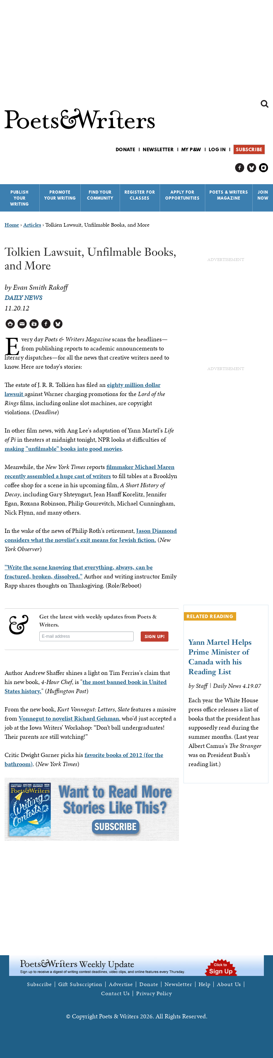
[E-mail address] (86, 636)
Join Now (263, 195)
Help (205, 984)
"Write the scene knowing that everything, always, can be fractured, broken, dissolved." (79, 572)
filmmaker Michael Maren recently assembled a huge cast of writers (89, 471)
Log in (217, 149)
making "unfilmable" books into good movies (63, 448)
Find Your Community (100, 195)
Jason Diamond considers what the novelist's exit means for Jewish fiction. (91, 535)
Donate (125, 149)
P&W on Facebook (240, 168)
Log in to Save (34, 324)
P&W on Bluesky (252, 168)
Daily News (23, 297)
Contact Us (115, 993)
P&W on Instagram (263, 168)
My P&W (191, 149)
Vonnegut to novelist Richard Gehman (69, 718)
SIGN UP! (156, 638)
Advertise (121, 984)
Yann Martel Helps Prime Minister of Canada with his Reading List (220, 656)
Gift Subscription (80, 984)
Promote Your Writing (60, 195)
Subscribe (249, 149)
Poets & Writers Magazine (228, 195)
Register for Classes (140, 195)
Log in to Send (22, 324)
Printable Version (10, 324)
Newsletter (158, 149)
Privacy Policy (154, 993)
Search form (264, 104)
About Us (229, 984)
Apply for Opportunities (182, 195)
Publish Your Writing (19, 198)
